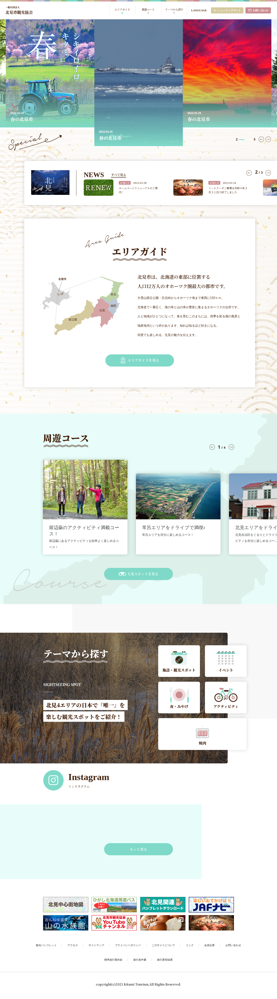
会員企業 (209, 947)
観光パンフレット (46, 947)
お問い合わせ (233, 947)
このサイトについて (163, 947)
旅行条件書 (139, 962)
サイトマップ (96, 947)
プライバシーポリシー (128, 947)
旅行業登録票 (165, 962)
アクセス (73, 947)
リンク (190, 947)
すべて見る (118, 175)
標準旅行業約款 (113, 962)
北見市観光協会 (19, 10)
